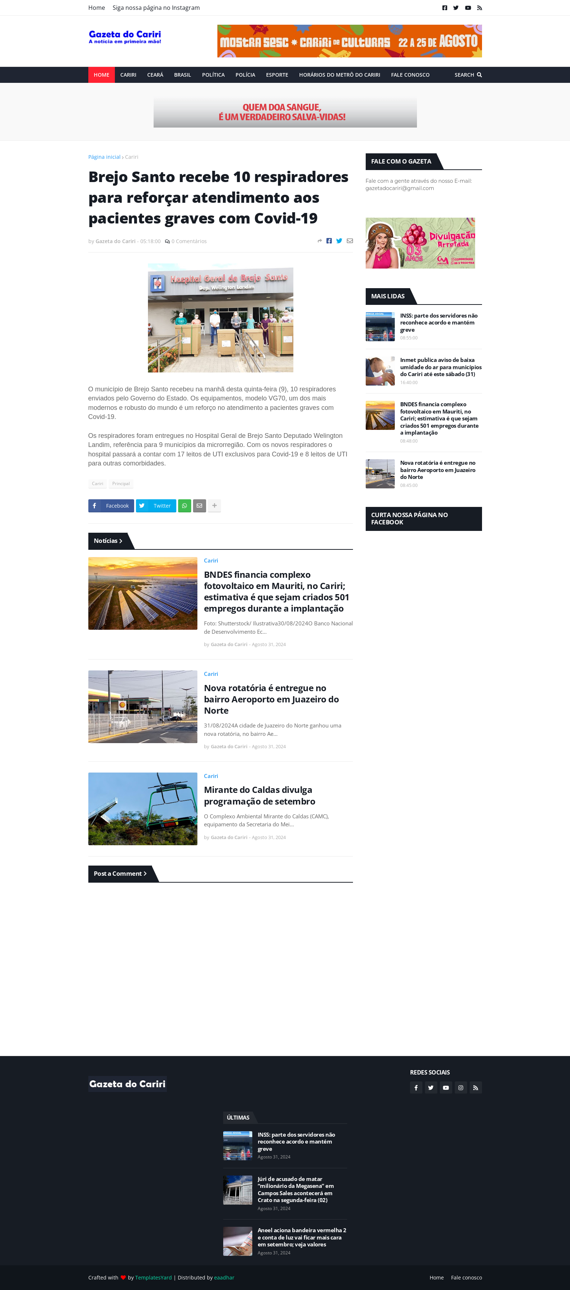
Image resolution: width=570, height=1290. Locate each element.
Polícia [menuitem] (245, 74)
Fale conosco (466, 1277)
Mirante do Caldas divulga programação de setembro (260, 795)
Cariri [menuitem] (128, 74)
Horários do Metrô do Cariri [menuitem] (339, 74)
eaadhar (224, 1277)
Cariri (132, 156)
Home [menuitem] (101, 74)
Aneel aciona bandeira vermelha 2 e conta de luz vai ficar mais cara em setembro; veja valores (302, 1237)
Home (96, 8)
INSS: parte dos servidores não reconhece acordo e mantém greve (439, 322)
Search (464, 74)
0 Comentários (189, 241)
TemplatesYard (153, 1277)
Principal (121, 483)
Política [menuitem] (213, 74)
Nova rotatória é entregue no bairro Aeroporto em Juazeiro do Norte (271, 699)
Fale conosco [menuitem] (410, 74)
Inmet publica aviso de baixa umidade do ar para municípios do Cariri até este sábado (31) (441, 367)
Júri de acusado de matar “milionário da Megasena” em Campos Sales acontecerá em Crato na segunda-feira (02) (296, 1190)
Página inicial (104, 156)
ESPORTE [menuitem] (277, 74)
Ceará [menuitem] (155, 74)
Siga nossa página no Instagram (156, 8)
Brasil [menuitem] (182, 74)
